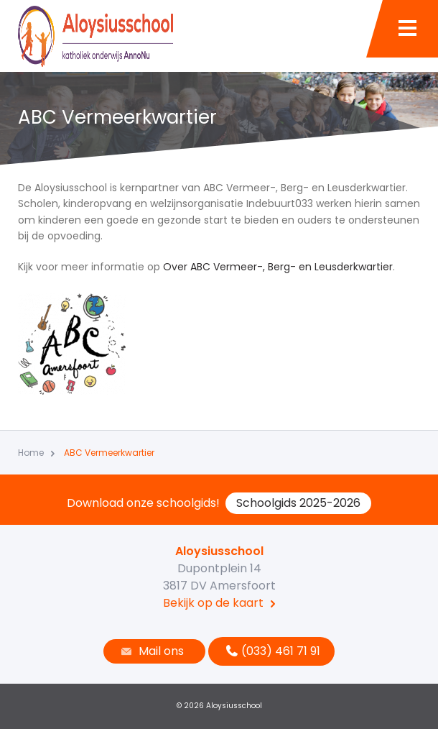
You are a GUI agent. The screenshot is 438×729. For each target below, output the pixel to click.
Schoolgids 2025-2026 (298, 503)
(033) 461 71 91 (271, 651)
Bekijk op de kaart (213, 603)
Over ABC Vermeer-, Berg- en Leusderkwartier (278, 267)
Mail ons (151, 651)
